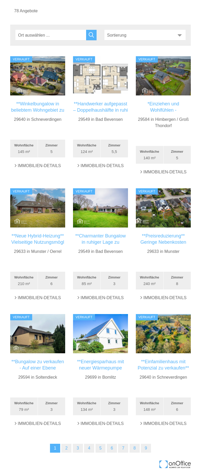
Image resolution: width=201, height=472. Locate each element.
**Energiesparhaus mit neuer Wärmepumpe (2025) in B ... (100, 368)
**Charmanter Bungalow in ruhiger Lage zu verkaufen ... (100, 242)
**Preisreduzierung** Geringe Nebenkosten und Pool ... (163, 242)
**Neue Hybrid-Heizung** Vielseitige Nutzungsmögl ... (37, 242)
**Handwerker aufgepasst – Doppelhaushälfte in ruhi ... (100, 110)
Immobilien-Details (37, 165)
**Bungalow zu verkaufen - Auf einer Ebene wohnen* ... (37, 368)
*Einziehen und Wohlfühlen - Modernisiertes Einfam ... (163, 110)
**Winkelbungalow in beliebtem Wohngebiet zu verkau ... (37, 110)
